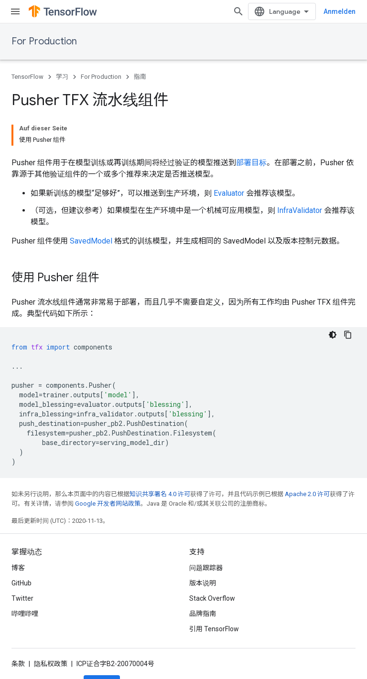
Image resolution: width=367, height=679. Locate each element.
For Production (44, 41)
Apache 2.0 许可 (307, 461)
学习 (62, 76)
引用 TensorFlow (214, 596)
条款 (18, 631)
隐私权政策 (50, 631)
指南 (140, 76)
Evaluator (229, 160)
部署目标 (251, 130)
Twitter (22, 566)
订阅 (101, 651)
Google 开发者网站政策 (107, 471)
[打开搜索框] (346, 11)
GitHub (21, 550)
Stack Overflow (212, 566)
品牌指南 (202, 581)
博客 (18, 535)
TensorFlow (27, 76)
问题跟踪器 (206, 535)
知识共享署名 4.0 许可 (160, 461)
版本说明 (202, 550)
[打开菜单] (15, 11)
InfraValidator (299, 177)
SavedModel (91, 208)
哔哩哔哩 (24, 581)
